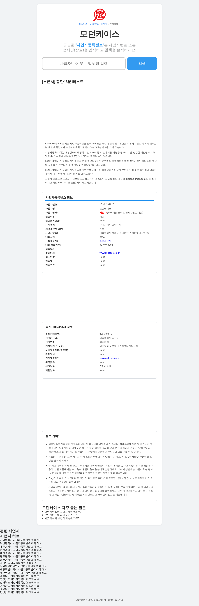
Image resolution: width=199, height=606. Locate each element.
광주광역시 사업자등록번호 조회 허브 (21, 556)
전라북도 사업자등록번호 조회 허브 (19, 582)
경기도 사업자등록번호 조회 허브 (18, 562)
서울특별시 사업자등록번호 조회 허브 (21, 540)
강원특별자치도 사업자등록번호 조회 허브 (23, 566)
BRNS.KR (83, 24)
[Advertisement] (99, 110)
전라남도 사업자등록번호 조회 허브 (19, 585)
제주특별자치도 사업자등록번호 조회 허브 (23, 572)
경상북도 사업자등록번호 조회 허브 (19, 589)
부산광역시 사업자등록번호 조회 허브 (21, 543)
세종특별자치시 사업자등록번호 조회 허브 (23, 569)
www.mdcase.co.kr (110, 252)
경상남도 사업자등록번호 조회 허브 (19, 592)
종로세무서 (105, 241)
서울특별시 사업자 (98, 24)
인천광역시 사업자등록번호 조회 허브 (21, 549)
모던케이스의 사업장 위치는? (61, 515)
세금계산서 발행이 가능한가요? (62, 518)
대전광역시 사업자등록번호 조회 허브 (21, 553)
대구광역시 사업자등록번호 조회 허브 (21, 546)
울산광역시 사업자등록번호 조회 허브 (21, 559)
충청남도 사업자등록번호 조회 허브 (19, 579)
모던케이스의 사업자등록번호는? (63, 511)
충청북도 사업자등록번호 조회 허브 (19, 575)
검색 (142, 63)
